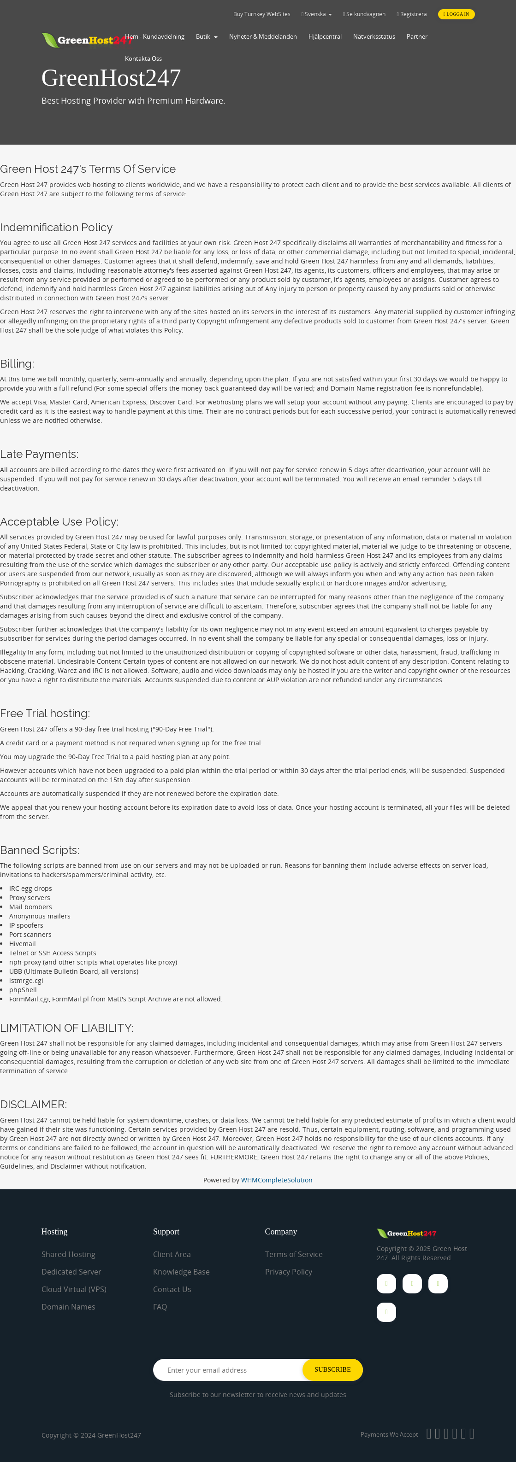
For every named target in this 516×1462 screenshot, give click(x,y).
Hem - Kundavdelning (154, 36)
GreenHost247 (119, 1435)
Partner (417, 36)
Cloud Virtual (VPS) (74, 1289)
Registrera (412, 14)
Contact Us (172, 1289)
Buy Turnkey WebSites (262, 14)
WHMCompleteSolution (277, 1179)
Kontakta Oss (143, 58)
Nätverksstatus (374, 36)
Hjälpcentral (325, 36)
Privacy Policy (288, 1272)
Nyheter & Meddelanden (263, 36)
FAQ (160, 1307)
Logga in (456, 14)
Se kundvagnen (364, 14)
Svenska (317, 14)
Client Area (172, 1254)
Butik (207, 36)
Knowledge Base (181, 1272)
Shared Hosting (68, 1254)
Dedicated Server (71, 1272)
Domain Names (68, 1307)
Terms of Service (294, 1254)
